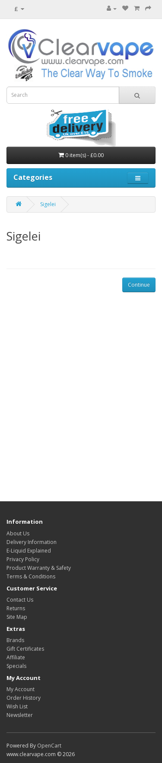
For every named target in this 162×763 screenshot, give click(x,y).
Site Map (16, 617)
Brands (15, 640)
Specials (16, 666)
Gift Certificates (25, 648)
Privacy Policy (22, 559)
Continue (139, 284)
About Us (17, 533)
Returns (15, 608)
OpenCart (49, 745)
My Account (20, 689)
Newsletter (19, 715)
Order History (23, 697)
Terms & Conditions (30, 576)
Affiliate (15, 657)
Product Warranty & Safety (38, 567)
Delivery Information (31, 542)
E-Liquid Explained (28, 550)
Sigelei (48, 204)
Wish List (17, 706)
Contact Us (19, 599)
